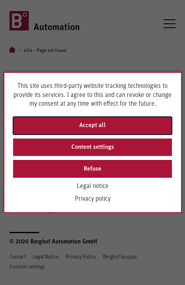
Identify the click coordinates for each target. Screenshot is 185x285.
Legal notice (93, 186)
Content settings (92, 147)
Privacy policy (93, 199)
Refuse (92, 168)
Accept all (92, 125)
